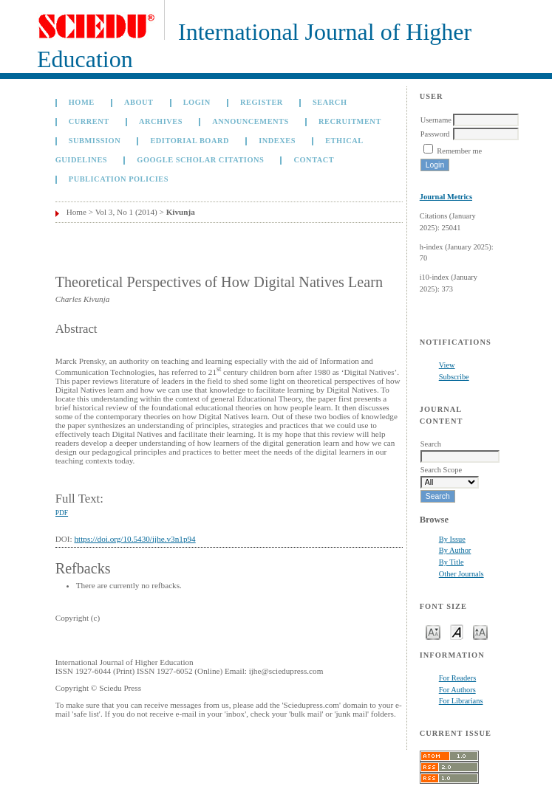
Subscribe (454, 377)
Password (435, 134)
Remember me (459, 151)
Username (436, 120)
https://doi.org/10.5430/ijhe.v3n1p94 (134, 538)
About (139, 102)
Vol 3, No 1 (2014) (126, 211)
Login (197, 102)
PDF (61, 513)
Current (89, 121)
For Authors (457, 690)
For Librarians (461, 701)
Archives (161, 121)
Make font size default (456, 631)
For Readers (458, 678)
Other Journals (461, 574)
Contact (313, 160)
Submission (94, 141)
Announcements (250, 121)
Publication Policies (118, 179)
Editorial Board (189, 141)
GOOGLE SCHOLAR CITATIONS (200, 160)
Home (82, 102)
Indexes (277, 141)
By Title (451, 562)
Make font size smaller (433, 631)
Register (261, 102)
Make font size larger (480, 631)
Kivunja (180, 211)
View (447, 365)
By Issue (452, 539)
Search (330, 102)
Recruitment (349, 121)
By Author (455, 550)
